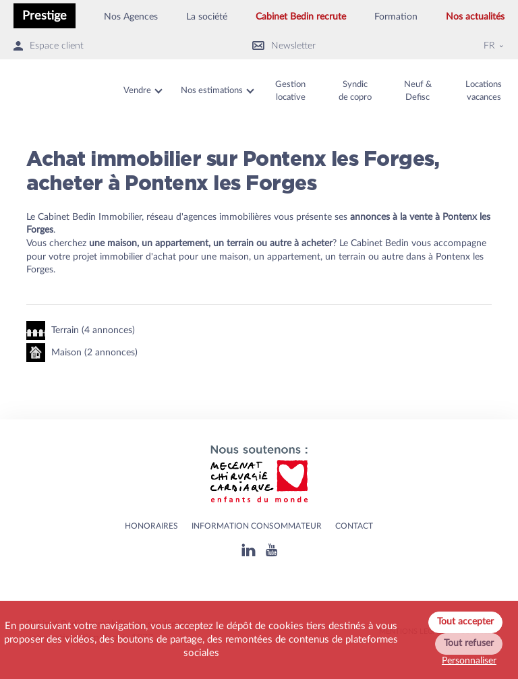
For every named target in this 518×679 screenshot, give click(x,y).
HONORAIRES (151, 526)
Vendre (137, 90)
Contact (354, 526)
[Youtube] (271, 549)
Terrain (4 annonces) (80, 330)
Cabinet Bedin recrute (301, 17)
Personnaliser (469, 661)
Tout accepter (465, 621)
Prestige (44, 16)
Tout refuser (469, 643)
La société (206, 17)
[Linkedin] (248, 549)
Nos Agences (131, 17)
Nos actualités (475, 17)
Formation (396, 17)
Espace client (48, 46)
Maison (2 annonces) (82, 352)
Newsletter (284, 46)
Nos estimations (212, 90)
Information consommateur (257, 526)
